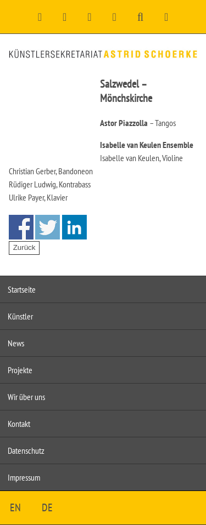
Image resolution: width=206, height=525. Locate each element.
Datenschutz (26, 450)
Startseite (22, 289)
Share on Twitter (47, 227)
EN (15, 507)
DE (47, 507)
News (16, 343)
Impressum (24, 477)
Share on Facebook (21, 227)
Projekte (20, 369)
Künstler (20, 316)
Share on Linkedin (74, 227)
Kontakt (19, 423)
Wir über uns (26, 396)
